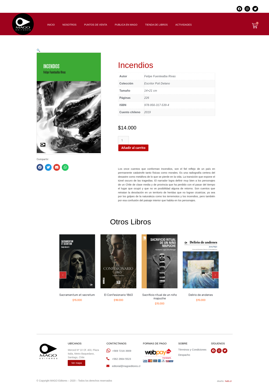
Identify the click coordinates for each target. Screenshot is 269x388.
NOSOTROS (69, 24)
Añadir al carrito (146, 148)
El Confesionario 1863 (118, 295)
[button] (62, 275)
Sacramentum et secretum (77, 295)
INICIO (51, 24)
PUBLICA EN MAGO (126, 24)
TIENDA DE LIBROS (156, 24)
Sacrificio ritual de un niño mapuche (159, 296)
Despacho (184, 354)
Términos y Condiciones (192, 349)
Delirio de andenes (201, 295)
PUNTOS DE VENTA (95, 24)
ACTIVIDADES (183, 24)
